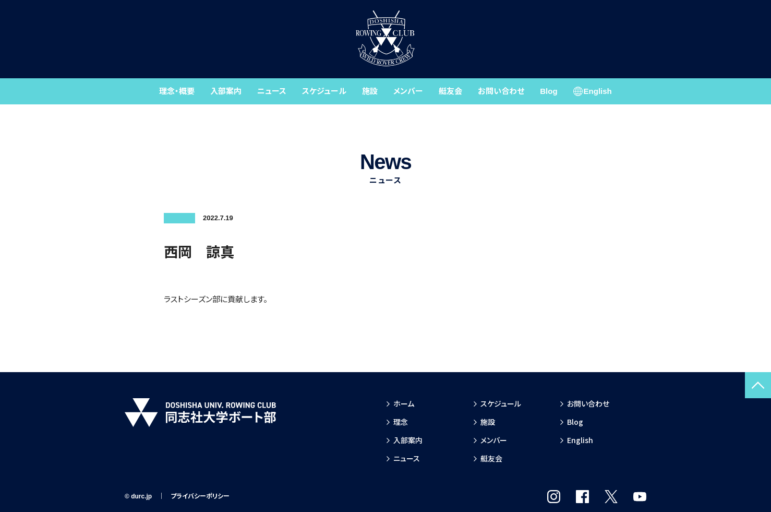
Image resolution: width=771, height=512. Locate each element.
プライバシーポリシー (200, 496)
